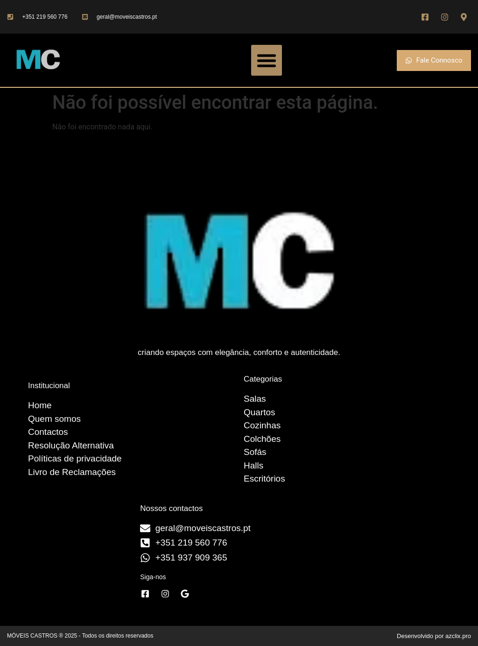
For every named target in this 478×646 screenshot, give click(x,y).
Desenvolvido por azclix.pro (434, 635)
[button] (266, 60)
